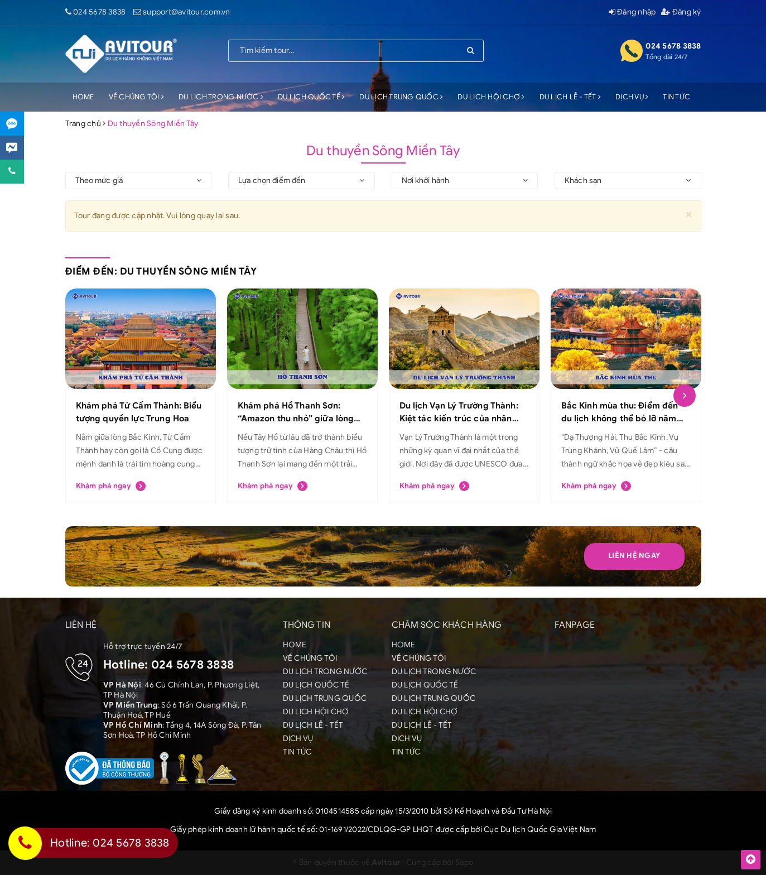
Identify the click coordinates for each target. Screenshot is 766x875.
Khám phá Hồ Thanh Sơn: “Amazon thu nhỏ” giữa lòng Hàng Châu (296, 418)
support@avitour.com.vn (186, 12)
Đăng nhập (632, 12)
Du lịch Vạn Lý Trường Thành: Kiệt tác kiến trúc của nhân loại (458, 418)
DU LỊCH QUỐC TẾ (311, 97)
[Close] (688, 214)
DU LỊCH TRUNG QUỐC (401, 97)
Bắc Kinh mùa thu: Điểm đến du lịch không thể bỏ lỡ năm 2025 (619, 418)
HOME (83, 97)
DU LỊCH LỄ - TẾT (570, 97)
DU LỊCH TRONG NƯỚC (221, 97)
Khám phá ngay (111, 486)
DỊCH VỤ (631, 97)
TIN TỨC (676, 97)
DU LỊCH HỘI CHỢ (490, 97)
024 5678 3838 (99, 12)
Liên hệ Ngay (634, 555)
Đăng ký (681, 12)
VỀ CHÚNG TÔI (137, 97)
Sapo (464, 862)
